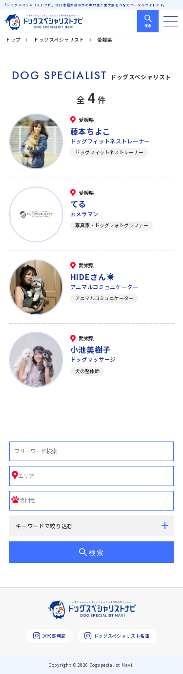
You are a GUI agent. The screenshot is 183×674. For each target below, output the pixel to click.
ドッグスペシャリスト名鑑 (116, 636)
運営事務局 (49, 636)
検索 (147, 25)
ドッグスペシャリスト (59, 39)
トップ (12, 39)
